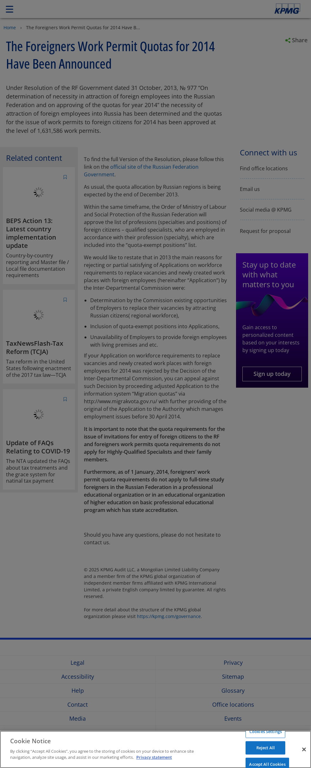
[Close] (304, 749)
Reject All (265, 748)
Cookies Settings (265, 731)
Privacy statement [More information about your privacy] (154, 757)
